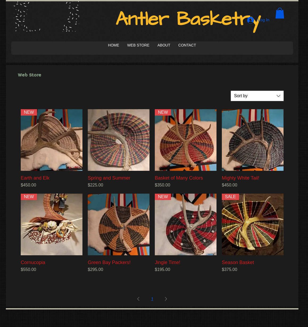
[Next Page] (166, 299)
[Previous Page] (138, 299)
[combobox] (257, 96)
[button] (279, 13)
